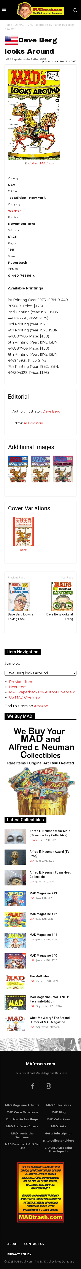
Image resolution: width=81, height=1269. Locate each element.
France (34, 840)
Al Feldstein (33, 423)
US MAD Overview (25, 697)
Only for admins (19, 641)
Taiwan (23, 549)
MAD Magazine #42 (43, 914)
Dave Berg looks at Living (59, 601)
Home (8, 25)
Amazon (41, 706)
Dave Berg (51, 411)
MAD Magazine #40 (43, 955)
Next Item (18, 687)
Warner (14, 211)
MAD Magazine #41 (43, 934)
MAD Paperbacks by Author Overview (42, 692)
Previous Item (21, 682)
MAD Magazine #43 (43, 893)
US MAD (20, 25)
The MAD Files (39, 976)
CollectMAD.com (42, 163)
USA (32, 860)
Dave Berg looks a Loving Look (20, 601)
